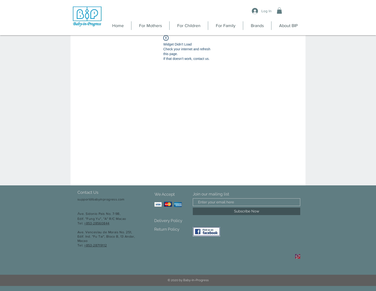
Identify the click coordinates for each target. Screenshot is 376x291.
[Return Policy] (171, 229)
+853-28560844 (96, 223)
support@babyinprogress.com (100, 199)
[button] (279, 10)
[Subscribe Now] (246, 211)
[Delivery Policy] (171, 220)
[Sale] (297, 256)
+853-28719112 (95, 245)
